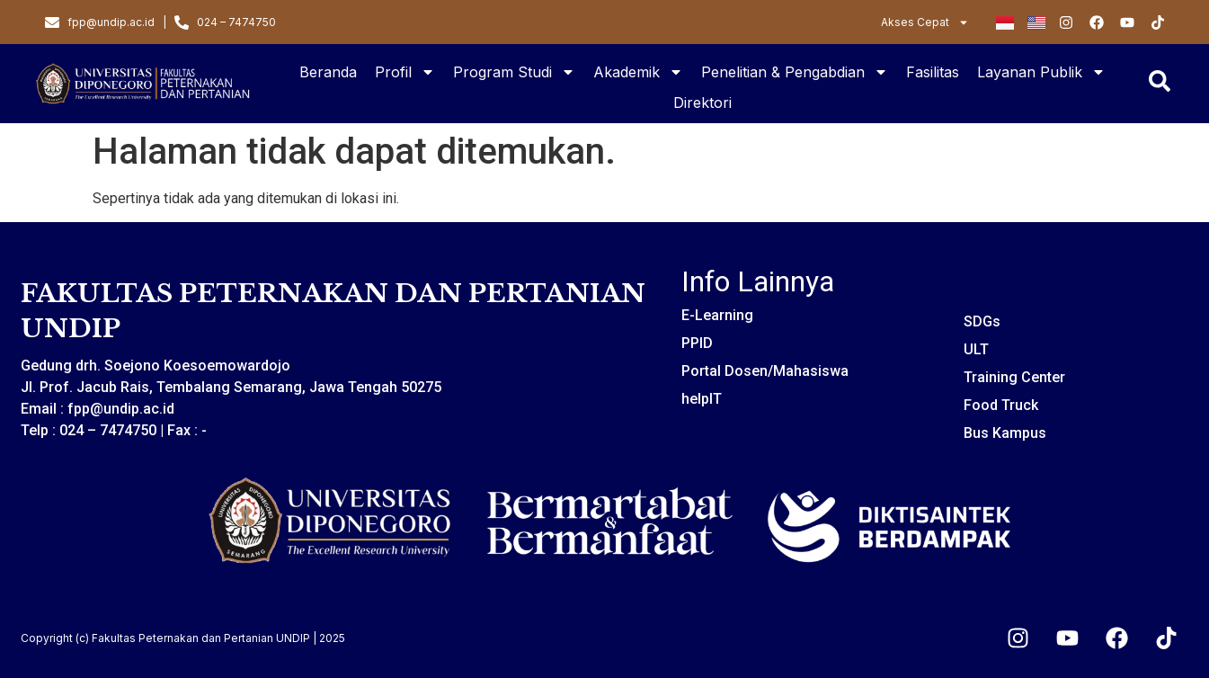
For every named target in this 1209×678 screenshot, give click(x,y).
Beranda (328, 72)
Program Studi (514, 72)
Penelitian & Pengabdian (794, 72)
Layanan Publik (1041, 72)
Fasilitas (932, 72)
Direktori (702, 103)
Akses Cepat (925, 22)
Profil (405, 72)
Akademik (638, 72)
